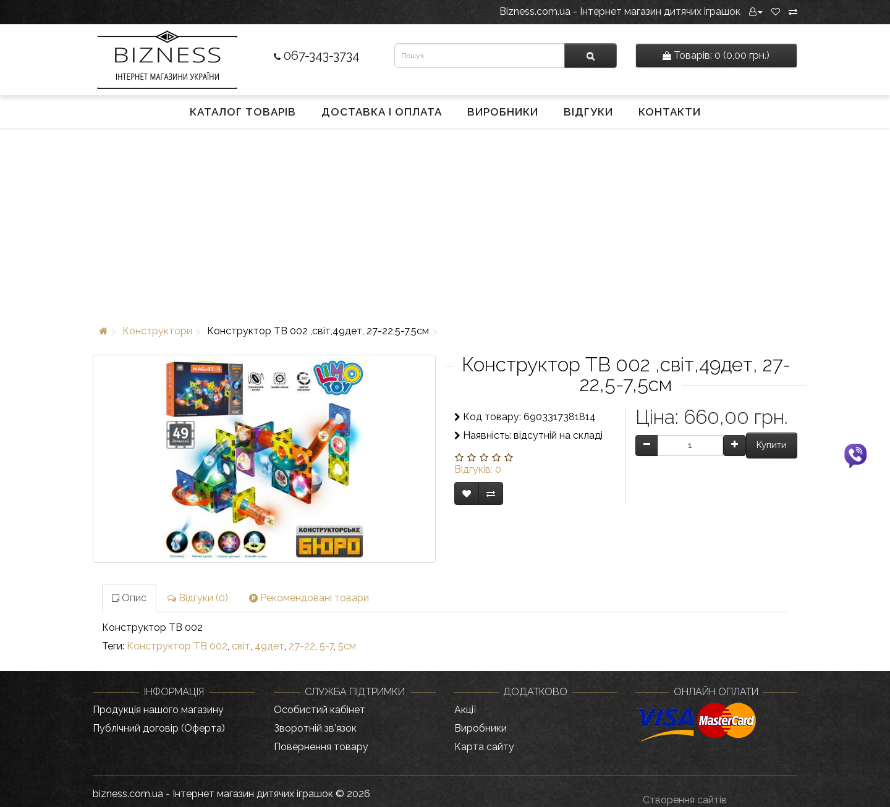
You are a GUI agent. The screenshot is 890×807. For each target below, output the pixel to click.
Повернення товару (321, 747)
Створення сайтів (685, 800)
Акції (465, 710)
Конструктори (157, 331)
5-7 (327, 646)
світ (241, 646)
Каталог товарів (243, 112)
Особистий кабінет (319, 710)
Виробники (502, 112)
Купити (771, 444)
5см (347, 646)
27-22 (302, 646)
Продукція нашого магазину (158, 710)
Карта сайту (484, 747)
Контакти (669, 112)
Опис (129, 598)
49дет (269, 646)
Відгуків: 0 (477, 469)
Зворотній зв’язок (315, 728)
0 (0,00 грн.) (716, 55)
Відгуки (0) (197, 598)
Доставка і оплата (381, 112)
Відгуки (588, 112)
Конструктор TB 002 (177, 646)
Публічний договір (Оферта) (159, 728)
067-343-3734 (317, 55)
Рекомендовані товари (309, 598)
